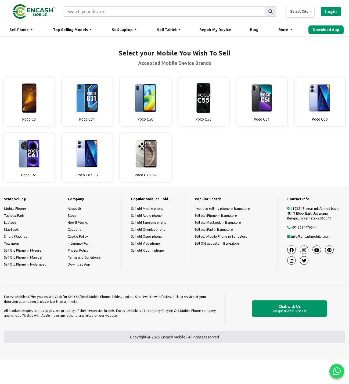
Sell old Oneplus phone (148, 229)
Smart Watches (15, 236)
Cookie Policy (78, 236)
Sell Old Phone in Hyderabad (25, 264)
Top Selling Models (71, 30)
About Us (74, 208)
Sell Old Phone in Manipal (23, 257)
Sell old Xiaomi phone (147, 250)
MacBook (11, 229)
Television (11, 243)
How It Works (78, 222)
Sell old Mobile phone (147, 208)
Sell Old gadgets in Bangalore (217, 243)
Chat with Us (289, 308)
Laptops (10, 222)
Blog (254, 30)
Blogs (72, 215)
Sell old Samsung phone (149, 222)
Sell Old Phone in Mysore (22, 250)
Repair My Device (215, 30)
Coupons (74, 229)
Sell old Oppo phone (146, 236)
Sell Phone (19, 30)
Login (331, 11)
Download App (326, 30)
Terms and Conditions (84, 257)
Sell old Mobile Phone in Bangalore (221, 236)
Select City (299, 11)
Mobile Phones (15, 208)
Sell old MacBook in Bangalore (218, 222)
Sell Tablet (167, 30)
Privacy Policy (78, 250)
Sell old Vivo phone (145, 243)
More (284, 30)
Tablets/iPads (14, 215)
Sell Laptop (123, 30)
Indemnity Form (80, 243)
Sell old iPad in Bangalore (214, 229)
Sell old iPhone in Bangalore (216, 215)
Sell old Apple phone (146, 215)
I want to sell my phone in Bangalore (222, 208)
